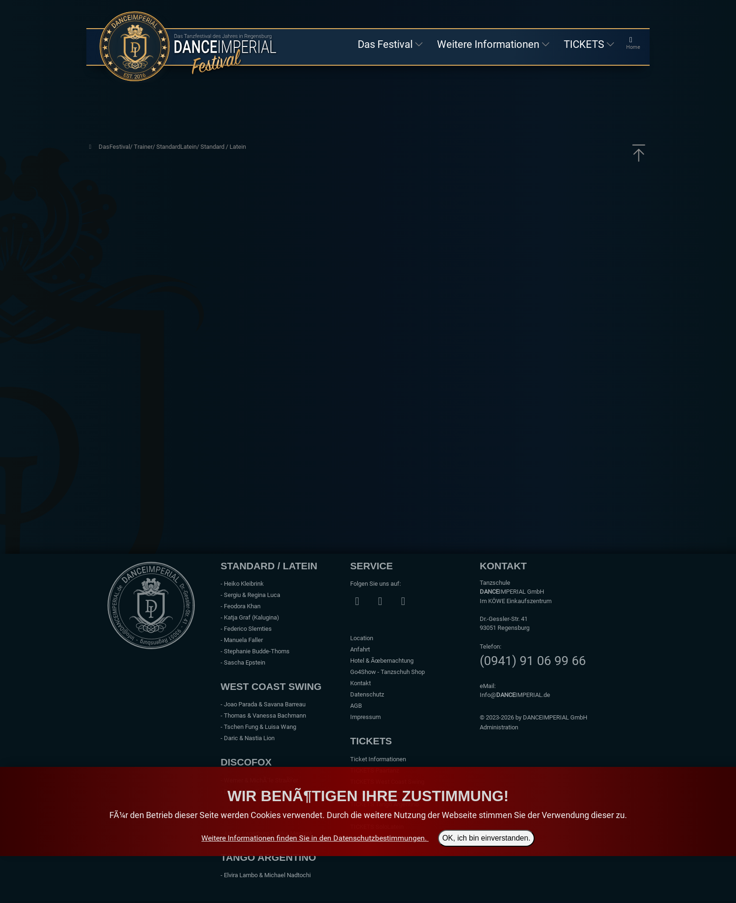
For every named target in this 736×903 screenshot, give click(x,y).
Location (361, 638)
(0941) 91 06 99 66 (533, 660)
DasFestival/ (116, 146)
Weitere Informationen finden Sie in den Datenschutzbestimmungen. (314, 838)
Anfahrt (360, 649)
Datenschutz (367, 694)
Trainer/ (145, 146)
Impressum (365, 716)
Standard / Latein (223, 146)
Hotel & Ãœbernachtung (382, 660)
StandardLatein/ (178, 146)
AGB (356, 705)
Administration (499, 727)
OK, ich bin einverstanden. (486, 838)
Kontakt (360, 683)
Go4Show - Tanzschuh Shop (387, 671)
